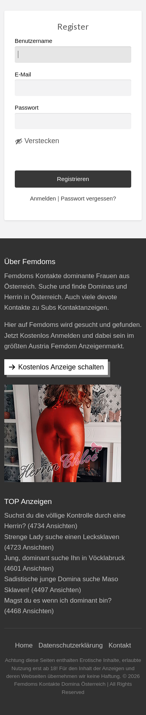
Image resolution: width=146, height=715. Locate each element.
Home (24, 645)
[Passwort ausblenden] (37, 141)
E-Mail (73, 83)
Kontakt (120, 645)
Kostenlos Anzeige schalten (61, 367)
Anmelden (43, 198)
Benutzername (73, 50)
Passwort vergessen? (88, 198)
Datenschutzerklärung (71, 645)
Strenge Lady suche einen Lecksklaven (62, 537)
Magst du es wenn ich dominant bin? (58, 600)
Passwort (27, 108)
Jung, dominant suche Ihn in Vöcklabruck (64, 558)
